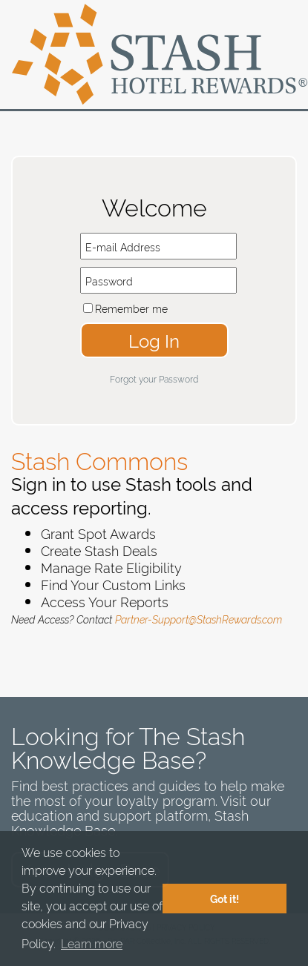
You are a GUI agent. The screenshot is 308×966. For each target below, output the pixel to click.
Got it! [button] (224, 898)
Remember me (131, 308)
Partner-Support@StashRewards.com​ (198, 619)
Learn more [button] (91, 943)
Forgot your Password (154, 378)
